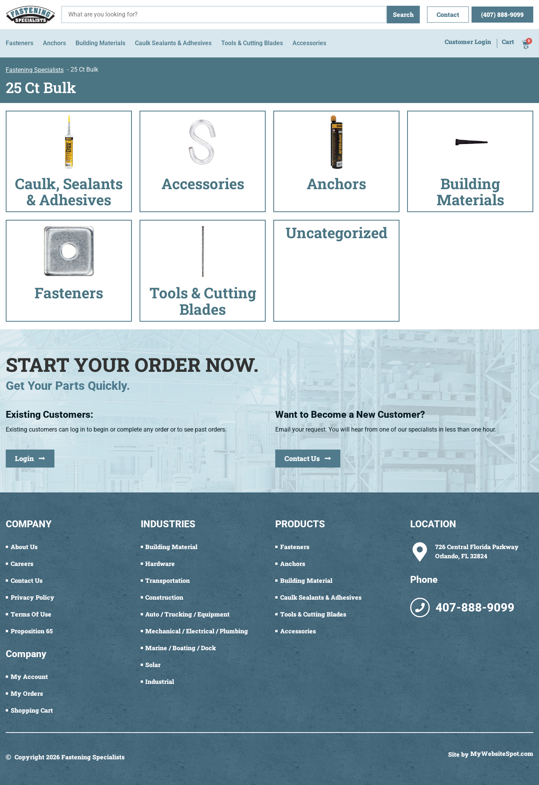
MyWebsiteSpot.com (501, 754)
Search (403, 14)
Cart (508, 42)
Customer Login (468, 42)
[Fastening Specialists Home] (30, 14)
